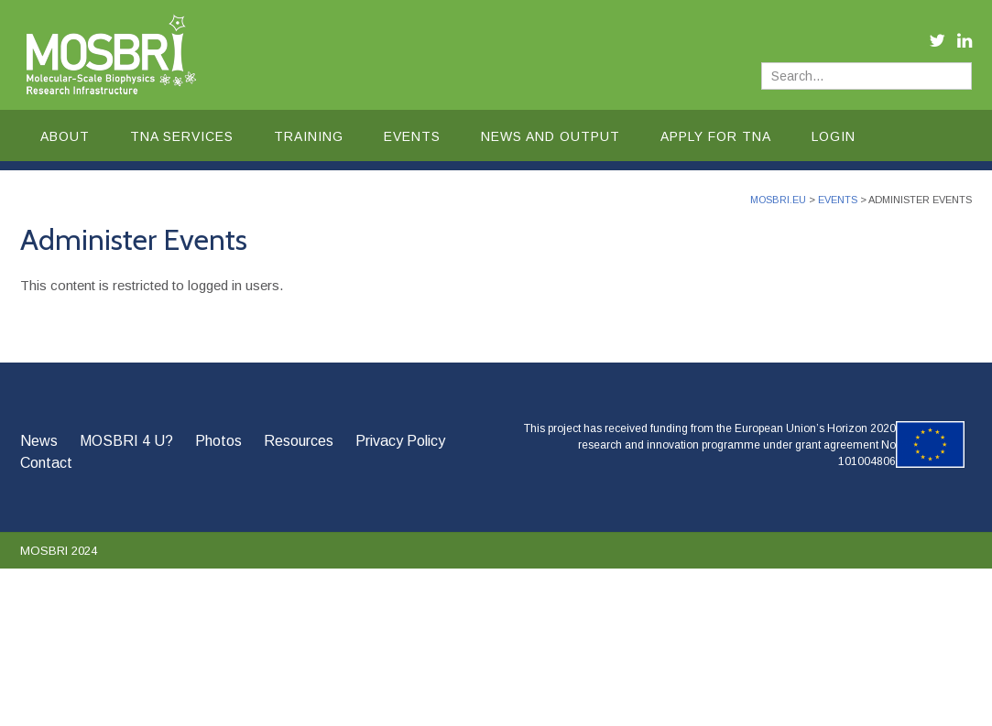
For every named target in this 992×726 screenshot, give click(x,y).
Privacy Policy (400, 441)
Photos (218, 441)
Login (834, 136)
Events (412, 136)
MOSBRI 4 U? (126, 441)
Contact (46, 463)
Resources (298, 441)
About (65, 136)
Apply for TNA (715, 136)
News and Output (550, 136)
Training (308, 136)
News (39, 441)
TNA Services (182, 136)
